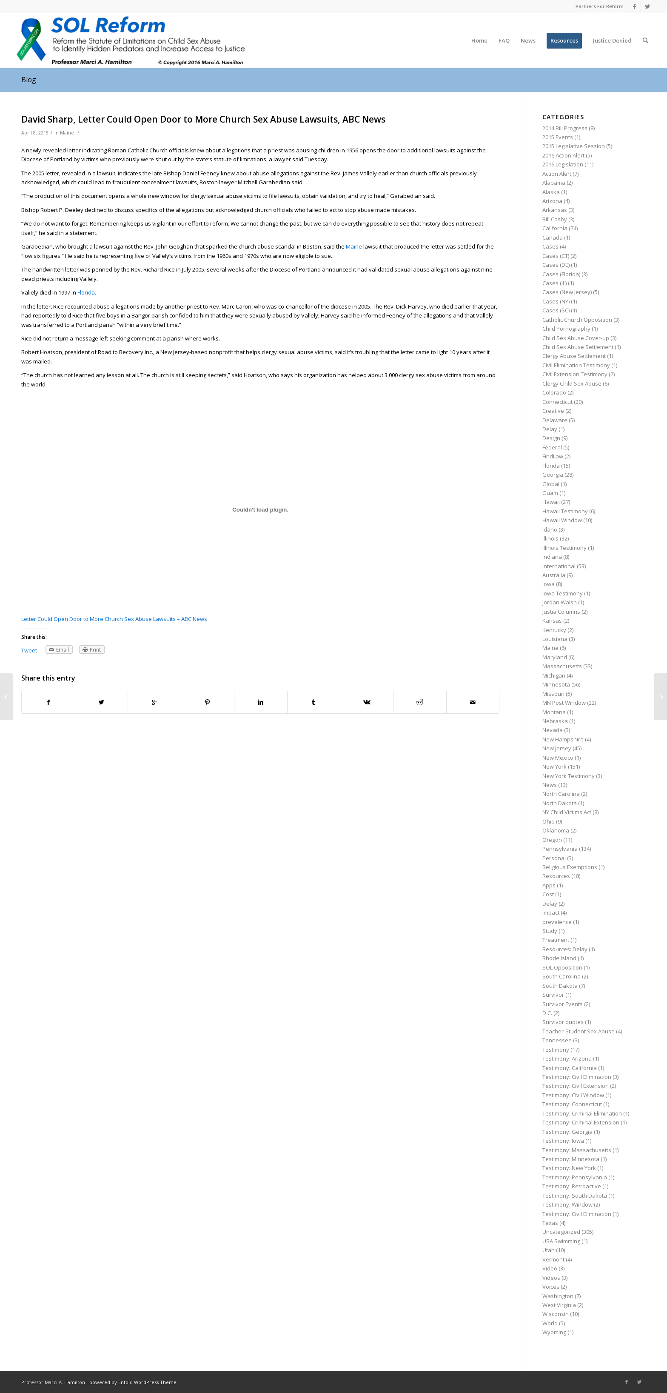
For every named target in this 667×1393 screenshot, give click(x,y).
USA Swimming (561, 1241)
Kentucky (554, 630)
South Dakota (560, 986)
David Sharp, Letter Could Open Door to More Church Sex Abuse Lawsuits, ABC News (203, 119)
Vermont (553, 1259)
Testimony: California (569, 1068)
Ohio (548, 821)
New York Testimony (568, 776)
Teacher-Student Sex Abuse (578, 1031)
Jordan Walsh (559, 602)
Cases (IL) (554, 283)
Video (549, 1268)
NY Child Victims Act (566, 812)
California (554, 228)
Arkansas (554, 210)
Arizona (552, 201)
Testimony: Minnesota (570, 1159)
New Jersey (556, 748)
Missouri (553, 694)
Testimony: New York (569, 1168)
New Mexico (557, 757)
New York (554, 766)
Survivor (553, 994)
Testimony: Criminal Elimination (582, 1113)
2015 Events (557, 137)
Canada (552, 237)
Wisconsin (555, 1314)
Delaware (554, 420)
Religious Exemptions (569, 867)
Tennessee (557, 1040)
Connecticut (557, 402)
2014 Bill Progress (564, 128)
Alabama (553, 182)
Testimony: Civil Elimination (576, 1077)
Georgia (552, 474)
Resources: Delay (564, 949)
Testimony (555, 1049)
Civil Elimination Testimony (576, 365)
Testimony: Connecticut (572, 1104)
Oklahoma (555, 830)
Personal (554, 858)
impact (550, 912)
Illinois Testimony (564, 548)
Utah (548, 1250)
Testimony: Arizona (567, 1058)
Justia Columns (561, 611)
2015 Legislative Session (573, 146)
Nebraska (555, 721)
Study (549, 931)
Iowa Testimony (562, 593)
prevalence (557, 922)
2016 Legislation (562, 164)
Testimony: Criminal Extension (580, 1122)
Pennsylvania (560, 848)
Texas (550, 1223)
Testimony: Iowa (563, 1140)
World (550, 1323)
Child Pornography (566, 328)
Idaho (549, 529)
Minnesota (556, 684)
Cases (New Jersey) (567, 292)
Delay (549, 429)
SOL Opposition (562, 967)
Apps (549, 885)
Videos (551, 1277)
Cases (550, 246)
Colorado (554, 392)
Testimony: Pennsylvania (574, 1177)
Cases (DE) (556, 265)
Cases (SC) (556, 310)
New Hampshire (563, 739)
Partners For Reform (600, 6)
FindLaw (552, 456)
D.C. (547, 1013)
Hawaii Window (562, 520)
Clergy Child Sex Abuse (571, 383)
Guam (550, 493)
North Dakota (559, 803)
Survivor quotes (563, 1022)
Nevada (552, 730)
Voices (550, 1286)
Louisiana (554, 639)
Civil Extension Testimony (574, 374)
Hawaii (551, 502)
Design (551, 438)
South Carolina (561, 976)
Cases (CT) (555, 256)
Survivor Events (562, 1004)
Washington (557, 1296)
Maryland (554, 657)
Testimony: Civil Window (573, 1095)
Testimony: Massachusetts (576, 1150)
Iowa (548, 584)
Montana (554, 712)
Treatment (555, 940)
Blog (28, 79)
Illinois (550, 538)
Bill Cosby (554, 219)
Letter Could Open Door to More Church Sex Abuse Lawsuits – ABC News (114, 619)
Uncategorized (561, 1232)
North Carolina (561, 794)
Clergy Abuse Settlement (574, 356)
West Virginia (559, 1305)
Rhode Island (559, 958)
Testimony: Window (567, 1204)
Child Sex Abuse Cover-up (575, 338)
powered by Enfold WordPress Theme (133, 1382)
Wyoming (554, 1332)
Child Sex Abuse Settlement (577, 347)
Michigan (553, 675)
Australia (553, 575)
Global (550, 484)
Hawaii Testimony (565, 511)
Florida (86, 292)
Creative (553, 411)
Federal (552, 447)
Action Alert (556, 173)
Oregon (552, 840)
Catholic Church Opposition (577, 319)
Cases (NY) (556, 301)
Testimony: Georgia (567, 1132)
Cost (548, 894)
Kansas (552, 620)
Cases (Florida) (561, 274)
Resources (556, 876)
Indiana (552, 557)
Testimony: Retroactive (571, 1186)
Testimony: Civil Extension (575, 1086)
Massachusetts (562, 666)
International (559, 566)
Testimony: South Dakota (574, 1195)
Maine (67, 133)
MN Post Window (564, 703)
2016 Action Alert (563, 155)
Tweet (29, 650)
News (549, 785)
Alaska (551, 192)
